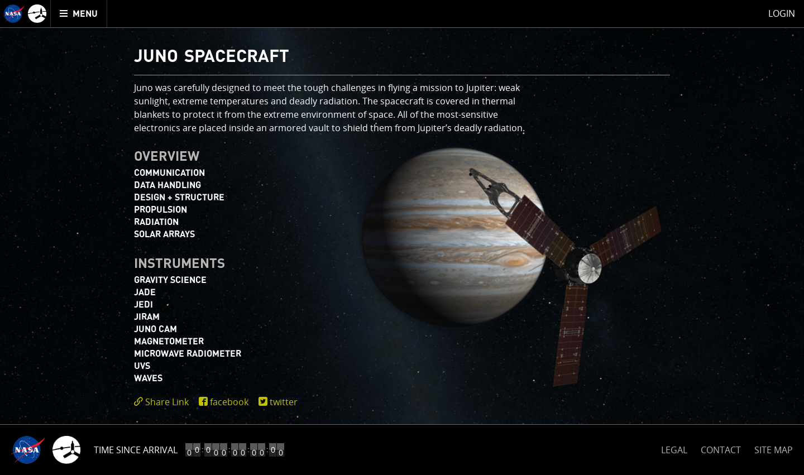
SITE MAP (773, 450)
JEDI (143, 304)
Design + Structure (179, 197)
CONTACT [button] (721, 450)
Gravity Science (170, 280)
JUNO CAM (155, 329)
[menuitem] (79, 13)
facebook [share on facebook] (229, 402)
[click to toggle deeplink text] (163, 402)
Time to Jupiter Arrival (146, 449)
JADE (145, 292)
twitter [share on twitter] (284, 402)
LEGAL (674, 448)
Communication (169, 173)
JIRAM (147, 317)
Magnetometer (169, 341)
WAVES (148, 378)
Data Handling (167, 185)
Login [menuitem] (781, 13)
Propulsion (160, 209)
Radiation (156, 222)
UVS (142, 366)
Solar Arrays (164, 234)
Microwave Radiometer (187, 353)
